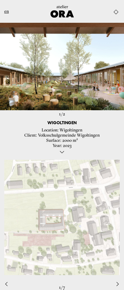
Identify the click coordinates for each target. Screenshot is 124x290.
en (6, 11)
